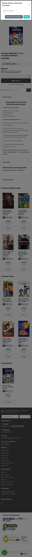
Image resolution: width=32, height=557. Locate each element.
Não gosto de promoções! (13, 16)
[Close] (29, 4)
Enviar (27, 16)
